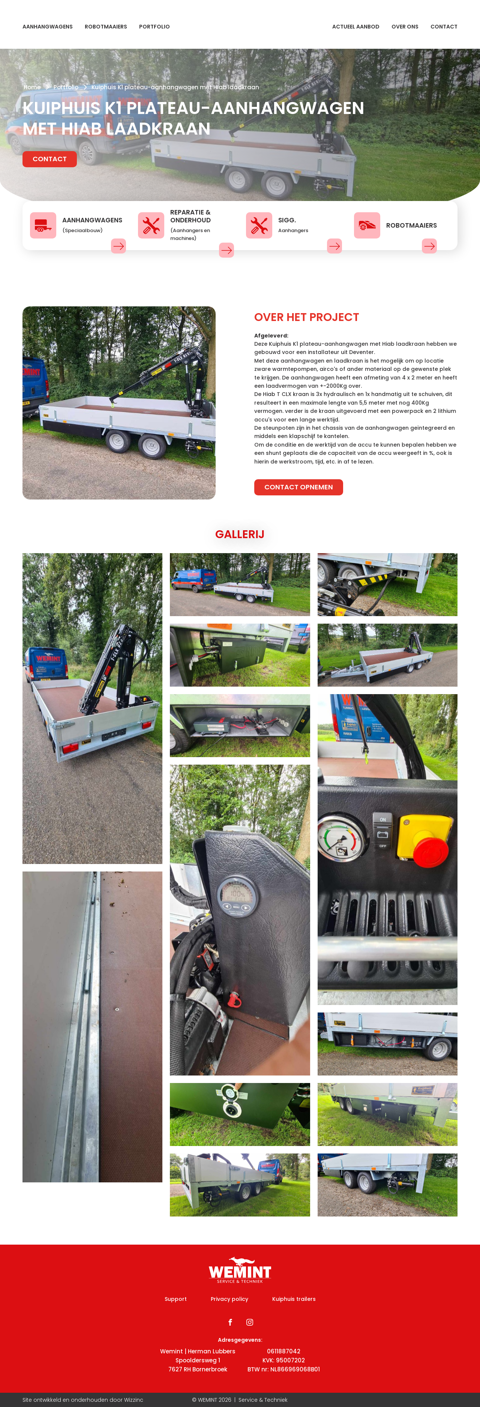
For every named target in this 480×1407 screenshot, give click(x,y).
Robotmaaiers (106, 26)
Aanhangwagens (47, 26)
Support (176, 1299)
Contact (444, 26)
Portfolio (154, 26)
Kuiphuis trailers (294, 1299)
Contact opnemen (298, 487)
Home (32, 87)
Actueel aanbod (356, 26)
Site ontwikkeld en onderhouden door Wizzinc (82, 1400)
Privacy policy (229, 1299)
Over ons (405, 26)
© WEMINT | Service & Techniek (240, 1400)
